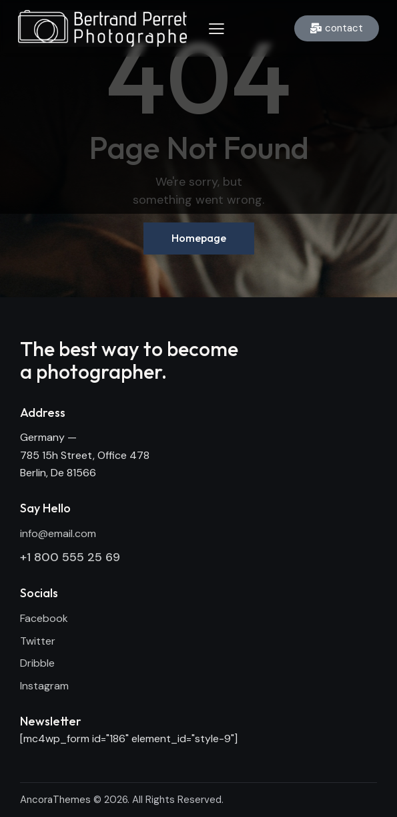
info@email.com (58, 533)
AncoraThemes (55, 799)
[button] (216, 28)
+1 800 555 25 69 (70, 557)
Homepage (198, 237)
